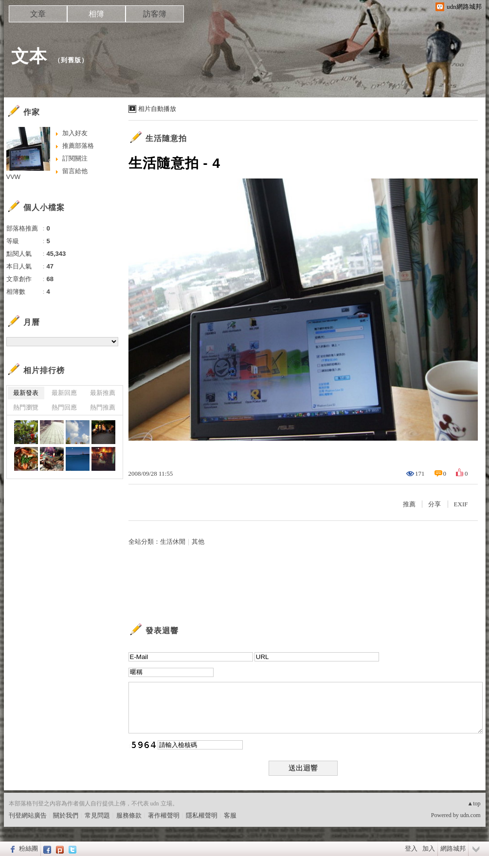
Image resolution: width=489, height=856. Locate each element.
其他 (198, 541)
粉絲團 (28, 848)
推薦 (409, 504)
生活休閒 (172, 541)
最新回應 (64, 392)
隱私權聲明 (201, 815)
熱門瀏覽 (25, 407)
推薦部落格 (78, 145)
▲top (473, 803)
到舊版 (71, 60)
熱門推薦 (102, 407)
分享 (434, 504)
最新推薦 (102, 392)
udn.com (470, 815)
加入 (428, 848)
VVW (13, 176)
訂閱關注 (75, 158)
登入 (411, 848)
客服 (230, 815)
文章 (38, 14)
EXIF (461, 504)
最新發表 (25, 392)
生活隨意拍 (166, 138)
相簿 (96, 14)
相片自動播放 (157, 108)
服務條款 (129, 815)
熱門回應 (64, 407)
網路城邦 (453, 848)
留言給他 (75, 171)
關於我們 (65, 815)
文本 (29, 56)
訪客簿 (154, 14)
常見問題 (97, 815)
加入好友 (75, 133)
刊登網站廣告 (28, 815)
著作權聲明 (164, 815)
